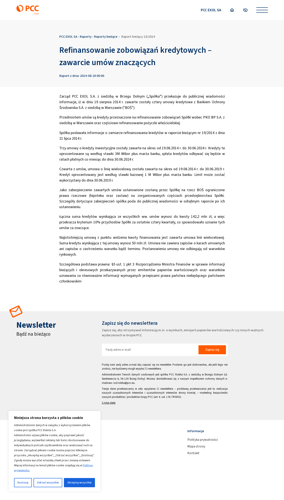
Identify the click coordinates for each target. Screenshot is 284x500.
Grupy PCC (146, 397)
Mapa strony (196, 446)
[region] (54, 451)
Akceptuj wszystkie (79, 483)
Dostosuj (22, 483)
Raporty (86, 36)
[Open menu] (262, 10)
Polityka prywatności (202, 439)
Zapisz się (212, 349)
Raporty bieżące (105, 36)
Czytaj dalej (108, 403)
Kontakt (193, 453)
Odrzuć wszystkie (48, 483)
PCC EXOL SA (211, 10)
